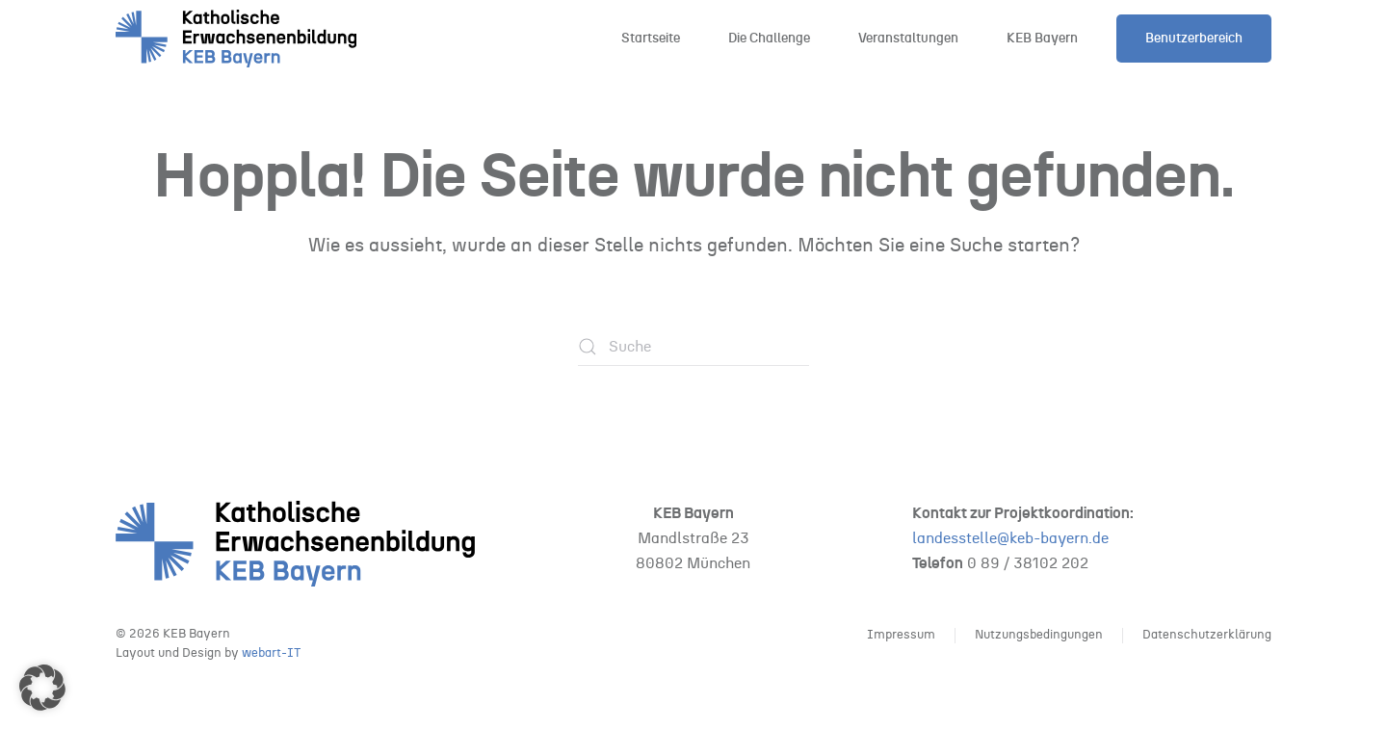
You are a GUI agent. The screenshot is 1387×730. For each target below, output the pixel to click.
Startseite (650, 38)
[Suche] (693, 346)
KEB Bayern (1042, 38)
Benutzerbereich (1194, 38)
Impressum (901, 635)
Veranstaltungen (908, 38)
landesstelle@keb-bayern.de (1010, 538)
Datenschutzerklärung (1206, 635)
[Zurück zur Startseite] (236, 38)
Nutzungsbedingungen (1039, 635)
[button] (42, 687)
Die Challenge (769, 38)
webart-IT (271, 653)
